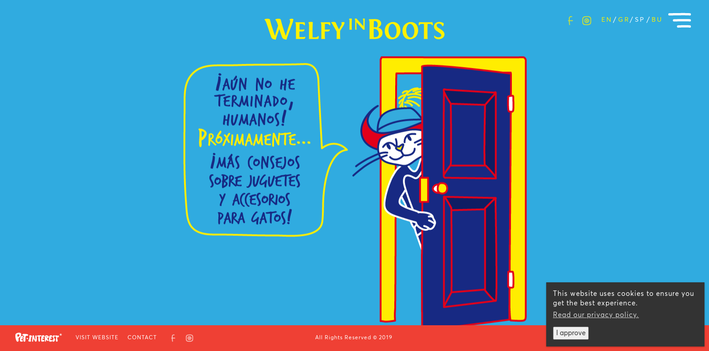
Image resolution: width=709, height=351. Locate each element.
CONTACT (142, 338)
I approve (571, 333)
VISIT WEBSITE (97, 338)
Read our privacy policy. (596, 315)
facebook (570, 18)
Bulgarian (657, 20)
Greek (623, 20)
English (606, 20)
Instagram (586, 18)
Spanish (640, 20)
